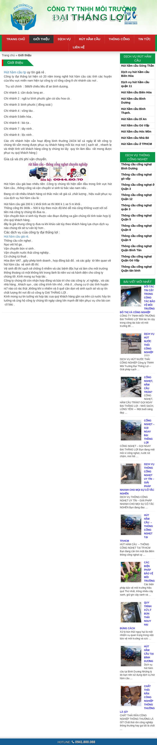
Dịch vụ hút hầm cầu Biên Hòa (135, 74)
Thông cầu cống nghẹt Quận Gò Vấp (136, 258)
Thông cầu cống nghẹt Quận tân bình (136, 268)
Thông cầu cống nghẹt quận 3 (136, 207)
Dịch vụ (64, 39)
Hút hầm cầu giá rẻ (16, 236)
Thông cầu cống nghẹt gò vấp (136, 176)
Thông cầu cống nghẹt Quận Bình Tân (136, 248)
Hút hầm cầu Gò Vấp (135, 125)
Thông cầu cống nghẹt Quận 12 (136, 197)
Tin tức (144, 39)
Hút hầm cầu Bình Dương (133, 100)
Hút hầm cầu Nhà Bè (135, 137)
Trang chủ (15, 39)
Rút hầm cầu (89, 39)
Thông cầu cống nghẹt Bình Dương (136, 166)
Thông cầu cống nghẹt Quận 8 (136, 227)
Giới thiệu (41, 39)
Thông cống (119, 39)
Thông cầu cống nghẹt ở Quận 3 (138, 186)
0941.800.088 (83, 742)
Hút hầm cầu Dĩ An (134, 119)
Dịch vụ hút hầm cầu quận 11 (135, 84)
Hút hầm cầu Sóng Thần (137, 65)
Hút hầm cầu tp (15, 72)
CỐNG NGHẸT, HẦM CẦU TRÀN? (148, 385)
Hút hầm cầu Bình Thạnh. (133, 111)
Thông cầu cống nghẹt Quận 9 (136, 238)
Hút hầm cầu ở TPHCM (136, 144)
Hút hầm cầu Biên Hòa (136, 92)
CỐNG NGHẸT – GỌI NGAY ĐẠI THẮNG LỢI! (149, 431)
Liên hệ (78, 47)
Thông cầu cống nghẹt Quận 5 (136, 217)
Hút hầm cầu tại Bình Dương (149, 654)
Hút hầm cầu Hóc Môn (136, 131)
